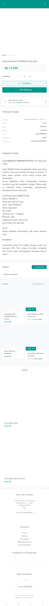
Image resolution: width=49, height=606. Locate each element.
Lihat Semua (39, 284)
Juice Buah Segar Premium (14, 479)
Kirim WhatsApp (24, 586)
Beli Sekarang (24, 90)
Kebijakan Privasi (24, 542)
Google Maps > (27, 513)
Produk (24, 536)
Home (24, 533)
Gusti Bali (30, 598)
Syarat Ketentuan (24, 545)
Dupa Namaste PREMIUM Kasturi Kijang (10, 316)
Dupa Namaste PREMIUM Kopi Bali (19, 61)
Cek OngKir (24, 539)
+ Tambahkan (24, 83)
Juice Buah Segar (11, 423)
